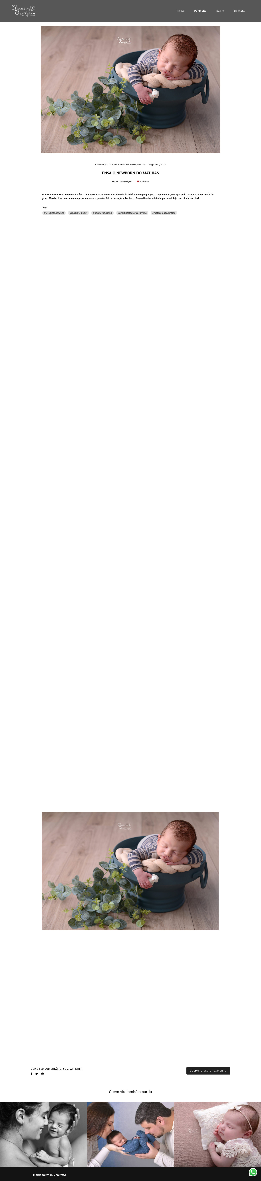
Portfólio (200, 11)
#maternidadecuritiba (164, 212)
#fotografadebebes (54, 212)
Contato (239, 11)
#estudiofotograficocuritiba (132, 212)
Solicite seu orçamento (208, 1071)
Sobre (220, 11)
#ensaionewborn (78, 212)
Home (181, 11)
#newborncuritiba (102, 212)
